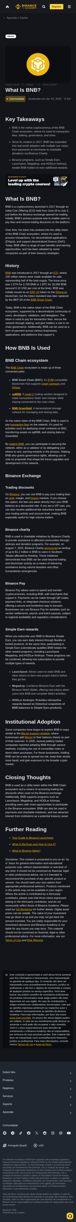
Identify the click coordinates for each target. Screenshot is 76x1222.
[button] (69, 7)
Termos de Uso (25, 1044)
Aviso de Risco (43, 1044)
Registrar (56, 6)
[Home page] (26, 6)
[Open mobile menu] (69, 7)
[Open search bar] (43, 7)
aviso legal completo (20, 1018)
